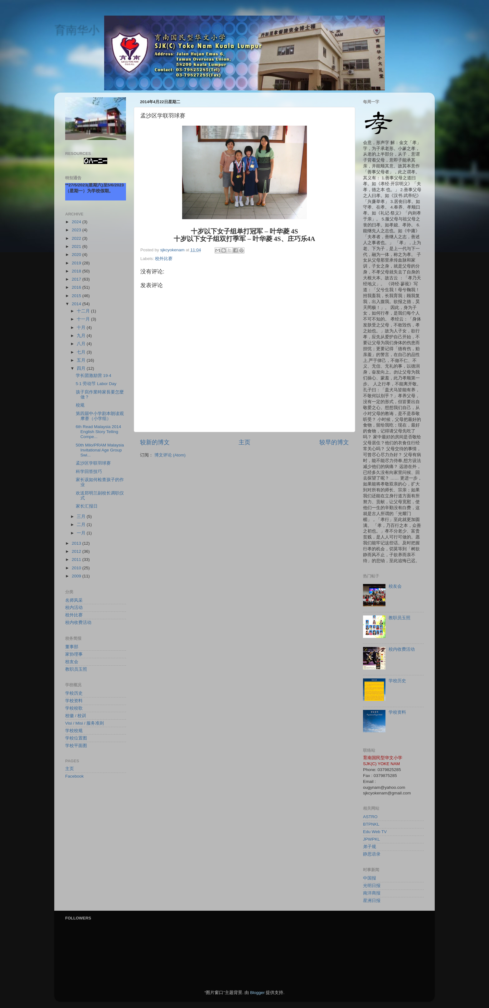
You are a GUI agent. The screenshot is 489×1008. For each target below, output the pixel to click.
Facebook (74, 776)
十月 (82, 327)
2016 (77, 287)
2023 (77, 230)
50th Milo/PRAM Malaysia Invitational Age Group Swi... (100, 450)
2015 (77, 295)
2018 (77, 271)
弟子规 (369, 846)
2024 (77, 221)
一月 (82, 533)
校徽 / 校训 (75, 715)
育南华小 (76, 29)
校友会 (71, 661)
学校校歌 (74, 708)
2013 (77, 543)
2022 (77, 238)
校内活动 (74, 607)
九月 (82, 335)
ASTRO (370, 816)
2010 (77, 568)
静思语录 (371, 854)
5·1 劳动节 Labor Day (96, 383)
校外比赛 (163, 258)
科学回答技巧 (89, 471)
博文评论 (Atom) (170, 455)
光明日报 (371, 885)
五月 (82, 360)
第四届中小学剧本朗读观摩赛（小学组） (100, 416)
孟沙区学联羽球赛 (93, 463)
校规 (80, 405)
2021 (77, 246)
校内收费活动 (78, 622)
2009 (77, 576)
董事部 (71, 646)
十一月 (84, 319)
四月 (82, 368)
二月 (82, 524)
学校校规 (74, 730)
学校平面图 (76, 745)
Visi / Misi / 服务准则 (84, 723)
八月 (82, 343)
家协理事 (74, 654)
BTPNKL (371, 824)
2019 (77, 263)
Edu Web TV (375, 831)
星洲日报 (371, 900)
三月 (82, 516)
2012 (77, 551)
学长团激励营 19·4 (93, 375)
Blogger (257, 992)
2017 (77, 279)
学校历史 (74, 693)
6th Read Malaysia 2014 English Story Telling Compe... (98, 431)
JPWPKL (371, 839)
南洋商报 (371, 893)
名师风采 (74, 600)
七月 (82, 352)
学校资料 (74, 700)
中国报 (369, 878)
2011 (77, 559)
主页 (244, 442)
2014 (77, 303)
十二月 (84, 311)
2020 (77, 254)
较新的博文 (155, 442)
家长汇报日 (87, 506)
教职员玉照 (76, 669)
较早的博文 (334, 442)
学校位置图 (76, 738)
